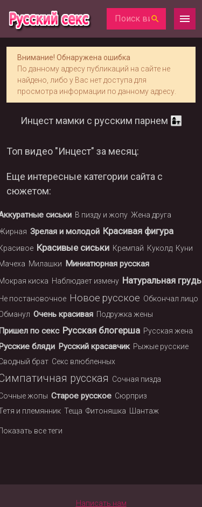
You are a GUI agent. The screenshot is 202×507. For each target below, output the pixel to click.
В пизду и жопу (101, 215)
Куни (184, 248)
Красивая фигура (138, 231)
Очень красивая (63, 314)
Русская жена (168, 331)
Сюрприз (131, 396)
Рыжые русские (161, 346)
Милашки (45, 263)
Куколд (159, 248)
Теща (73, 411)
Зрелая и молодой (65, 231)
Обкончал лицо (170, 298)
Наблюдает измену (85, 281)
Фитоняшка (106, 411)
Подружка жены (124, 314)
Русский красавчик (94, 346)
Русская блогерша (101, 330)
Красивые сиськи (73, 247)
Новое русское (104, 297)
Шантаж (144, 411)
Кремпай (128, 248)
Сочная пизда (136, 379)
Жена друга (151, 215)
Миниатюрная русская (107, 264)
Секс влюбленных (83, 361)
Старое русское (81, 396)
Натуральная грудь (161, 280)
